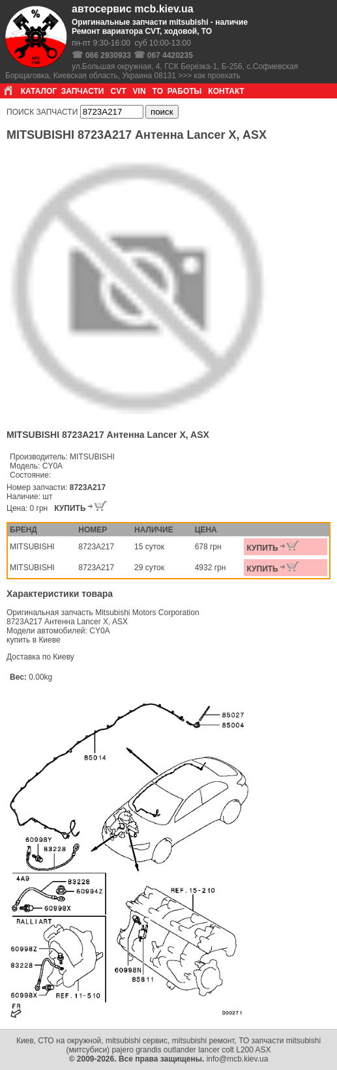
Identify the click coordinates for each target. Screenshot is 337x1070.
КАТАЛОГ (39, 91)
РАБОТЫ (185, 91)
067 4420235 (170, 55)
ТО (158, 91)
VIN (139, 91)
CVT (118, 91)
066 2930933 (108, 55)
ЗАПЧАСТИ (82, 91)
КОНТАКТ (226, 91)
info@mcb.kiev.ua (238, 1058)
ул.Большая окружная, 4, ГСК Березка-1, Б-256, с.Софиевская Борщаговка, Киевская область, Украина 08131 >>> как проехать (151, 71)
